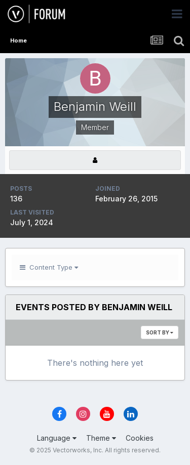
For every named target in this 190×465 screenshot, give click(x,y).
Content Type (49, 267)
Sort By (159, 332)
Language (57, 438)
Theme (101, 438)
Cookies (140, 438)
